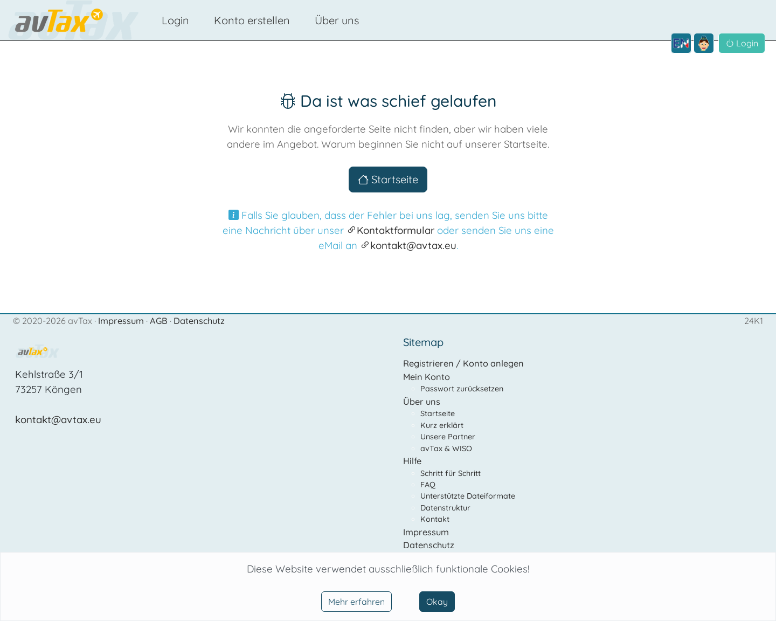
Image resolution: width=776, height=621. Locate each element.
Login (175, 20)
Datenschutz (199, 320)
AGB (160, 320)
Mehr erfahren (356, 601)
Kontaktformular (390, 230)
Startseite (388, 179)
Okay (437, 601)
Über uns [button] (337, 20)
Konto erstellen (252, 20)
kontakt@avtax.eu (408, 245)
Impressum (122, 320)
